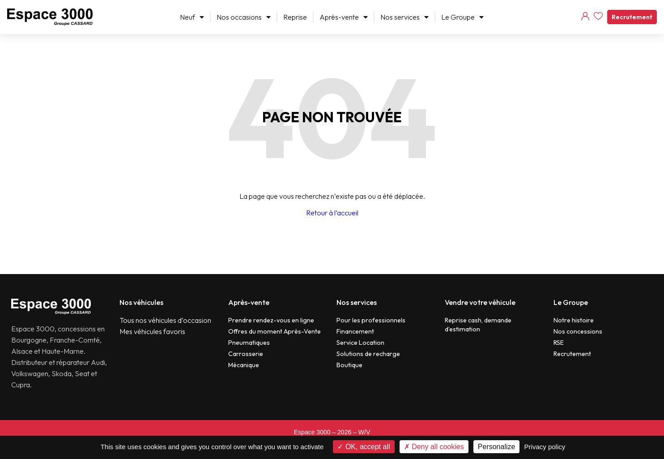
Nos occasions (244, 17)
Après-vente (343, 17)
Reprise (295, 17)
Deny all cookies (434, 446)
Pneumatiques (249, 343)
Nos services (404, 17)
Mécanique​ (243, 365)
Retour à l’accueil (332, 212)
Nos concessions (577, 331)
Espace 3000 (312, 432)
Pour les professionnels (370, 320)
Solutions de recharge (368, 354)
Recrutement (632, 17)
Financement (355, 331)
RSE (558, 343)
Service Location (360, 343)
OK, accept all (363, 446)
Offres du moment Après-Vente (274, 331)
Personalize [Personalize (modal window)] (496, 446)
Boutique (349, 365)
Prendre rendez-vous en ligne (271, 320)
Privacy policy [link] (545, 446)
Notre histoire (573, 320)
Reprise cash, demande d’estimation (478, 324)
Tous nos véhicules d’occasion (165, 320)
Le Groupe (462, 17)
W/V (364, 432)
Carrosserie (245, 354)
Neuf (192, 17)
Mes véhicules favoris (152, 331)
